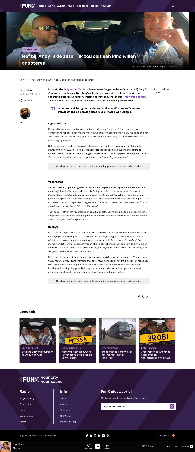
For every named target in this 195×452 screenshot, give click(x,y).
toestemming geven (102, 166)
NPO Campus (66, 416)
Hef (60, 93)
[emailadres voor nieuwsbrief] (138, 406)
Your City (107, 6)
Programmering (27, 398)
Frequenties (25, 404)
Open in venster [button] (183, 446)
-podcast (134, 97)
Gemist (23, 422)
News (51, 6)
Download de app (68, 422)
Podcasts (82, 6)
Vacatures (65, 410)
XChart (61, 6)
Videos (94, 6)
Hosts (22, 410)
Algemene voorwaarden (31, 436)
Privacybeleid (50, 436)
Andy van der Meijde (74, 89)
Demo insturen (27, 416)
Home (42, 6)
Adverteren (65, 404)
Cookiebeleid (164, 436)
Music (71, 6)
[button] (88, 446)
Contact (64, 398)
